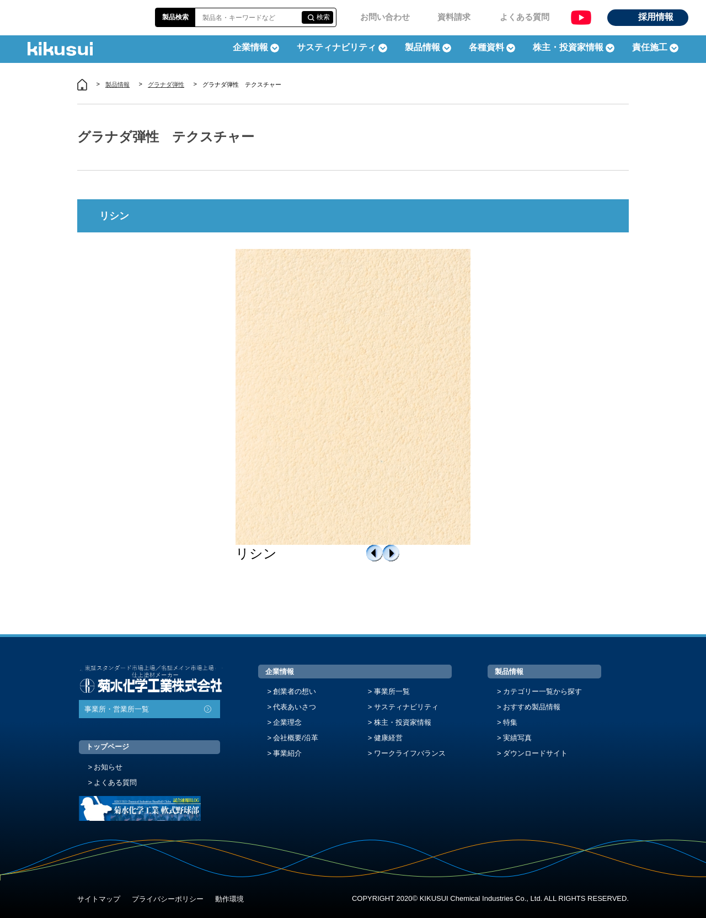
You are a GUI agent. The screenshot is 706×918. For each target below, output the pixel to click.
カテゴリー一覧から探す (542, 691)
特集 (510, 722)
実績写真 (517, 738)
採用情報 (655, 17)
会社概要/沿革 (295, 738)
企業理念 (287, 722)
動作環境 (229, 899)
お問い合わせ (385, 17)
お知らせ (108, 767)
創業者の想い (294, 691)
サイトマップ (98, 899)
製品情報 (117, 84)
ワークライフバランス (410, 753)
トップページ (107, 746)
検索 (323, 17)
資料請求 (453, 17)
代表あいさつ (294, 707)
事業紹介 (287, 753)
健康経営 (388, 738)
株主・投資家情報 (402, 722)
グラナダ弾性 (166, 84)
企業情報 (279, 671)
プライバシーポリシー (168, 899)
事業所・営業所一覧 (116, 709)
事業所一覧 (392, 691)
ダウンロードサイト (535, 753)
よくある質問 (524, 17)
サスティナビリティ (336, 47)
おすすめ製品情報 (531, 707)
